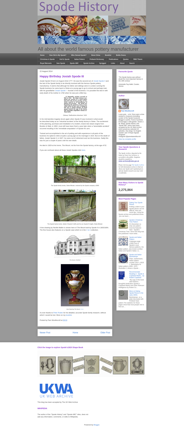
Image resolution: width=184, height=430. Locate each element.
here (83, 150)
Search (132, 63)
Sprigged (102, 63)
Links (113, 63)
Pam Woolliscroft (127, 111)
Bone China (95, 55)
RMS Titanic (137, 59)
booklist (69, 315)
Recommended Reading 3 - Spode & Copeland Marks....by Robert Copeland (136, 274)
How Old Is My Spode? (57, 55)
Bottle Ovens (121, 55)
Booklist (108, 55)
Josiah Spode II (99, 81)
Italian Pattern (79, 59)
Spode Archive (88, 63)
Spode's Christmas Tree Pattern (135, 221)
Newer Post (45, 332)
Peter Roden (58, 313)
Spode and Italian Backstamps (135, 255)
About (122, 63)
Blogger (96, 425)
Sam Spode (61, 63)
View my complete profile (127, 139)
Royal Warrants (46, 63)
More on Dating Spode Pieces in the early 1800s (136, 293)
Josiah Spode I (60, 91)
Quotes (126, 59)
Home (42, 55)
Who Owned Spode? (79, 55)
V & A (88, 230)
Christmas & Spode (47, 59)
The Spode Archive (138, 165)
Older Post (105, 332)
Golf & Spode (65, 59)
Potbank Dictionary (97, 59)
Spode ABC (74, 63)
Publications (113, 59)
